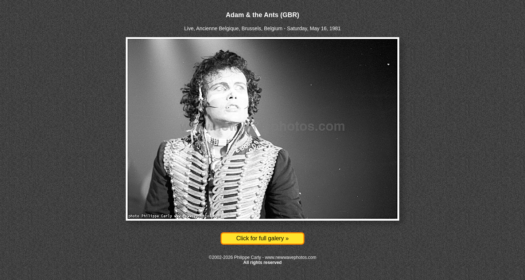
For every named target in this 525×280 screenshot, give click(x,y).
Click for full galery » (262, 238)
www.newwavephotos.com (290, 257)
